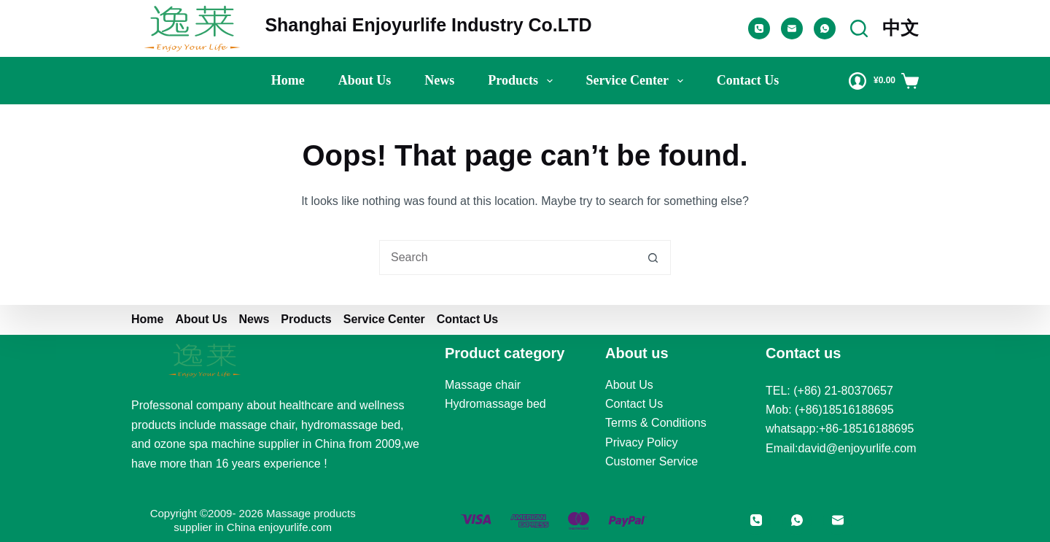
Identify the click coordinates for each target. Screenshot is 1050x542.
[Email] (792, 28)
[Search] (859, 28)
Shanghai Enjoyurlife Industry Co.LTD (428, 25)
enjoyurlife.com (295, 527)
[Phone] (759, 28)
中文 (900, 28)
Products (523, 81)
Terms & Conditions (656, 423)
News (439, 80)
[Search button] (653, 257)
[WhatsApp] (825, 28)
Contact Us (748, 80)
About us (365, 80)
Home (288, 80)
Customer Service (651, 461)
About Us (629, 385)
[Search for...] (507, 257)
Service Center (637, 81)
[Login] (857, 81)
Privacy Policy (641, 442)
